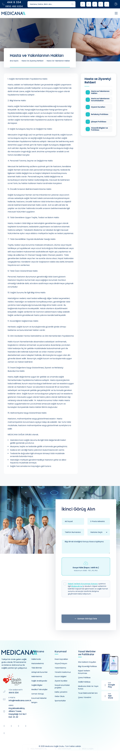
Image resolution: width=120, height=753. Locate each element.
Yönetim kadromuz (63, 672)
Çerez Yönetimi (84, 697)
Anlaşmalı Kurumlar (39, 672)
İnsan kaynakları (61, 659)
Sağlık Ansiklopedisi (39, 681)
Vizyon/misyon (61, 663)
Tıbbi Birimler (36, 668)
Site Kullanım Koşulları (87, 662)
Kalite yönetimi (61, 692)
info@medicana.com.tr (20, 700)
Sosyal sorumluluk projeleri (62, 686)
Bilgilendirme (76, 586)
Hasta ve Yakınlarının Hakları (58, 61)
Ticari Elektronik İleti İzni (87, 693)
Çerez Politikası (84, 677)
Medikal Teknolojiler (39, 689)
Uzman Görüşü (37, 694)
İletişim (34, 702)
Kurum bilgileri (60, 676)
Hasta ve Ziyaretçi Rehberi (32, 61)
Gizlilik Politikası (84, 682)
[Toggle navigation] (113, 13)
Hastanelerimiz (37, 663)
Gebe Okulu (60, 696)
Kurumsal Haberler (39, 698)
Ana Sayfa (14, 61)
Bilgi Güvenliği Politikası (87, 666)
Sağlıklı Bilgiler (36, 685)
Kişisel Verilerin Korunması (84, 671)
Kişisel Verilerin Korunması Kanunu (83, 583)
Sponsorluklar (60, 700)
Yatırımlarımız (60, 668)
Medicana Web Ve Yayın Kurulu (88, 687)
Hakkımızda (36, 659)
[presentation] (85, 607)
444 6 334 (13, 692)
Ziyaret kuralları (61, 681)
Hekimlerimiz (36, 676)
